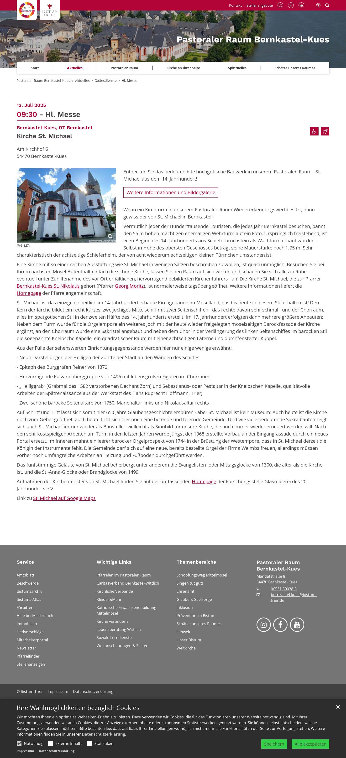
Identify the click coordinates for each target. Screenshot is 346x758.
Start (35, 68)
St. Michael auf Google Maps (64, 498)
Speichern (274, 751)
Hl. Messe (129, 80)
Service (25, 562)
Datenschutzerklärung (103, 741)
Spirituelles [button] (237, 68)
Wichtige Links (114, 562)
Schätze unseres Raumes (295, 68)
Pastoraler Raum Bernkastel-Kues (43, 80)
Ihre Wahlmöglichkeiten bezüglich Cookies (78, 715)
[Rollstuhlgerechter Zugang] (314, 131)
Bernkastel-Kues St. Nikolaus (48, 286)
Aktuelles (82, 80)
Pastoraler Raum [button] (124, 68)
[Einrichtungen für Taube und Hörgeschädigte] (325, 131)
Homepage (29, 293)
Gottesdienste (105, 80)
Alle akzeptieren (310, 751)
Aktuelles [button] (75, 68)
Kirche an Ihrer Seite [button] (183, 68)
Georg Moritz (129, 286)
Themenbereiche (196, 562)
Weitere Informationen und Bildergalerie (170, 192)
